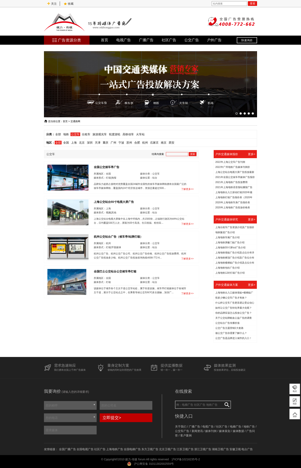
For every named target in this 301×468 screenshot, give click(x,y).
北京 (82, 142)
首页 (104, 40)
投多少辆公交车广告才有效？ (231, 297)
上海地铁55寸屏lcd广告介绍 (230, 247)
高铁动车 (128, 134)
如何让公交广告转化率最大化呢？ (233, 307)
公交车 (75, 134)
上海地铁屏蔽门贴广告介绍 (229, 242)
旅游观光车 (100, 134)
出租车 (86, 134)
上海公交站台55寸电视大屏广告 (114, 201)
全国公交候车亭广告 (106, 166)
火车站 (140, 134)
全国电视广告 (85, 449)
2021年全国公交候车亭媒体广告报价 (235, 177)
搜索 (252, 3)
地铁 (66, 134)
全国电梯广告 (132, 449)
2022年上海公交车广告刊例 (230, 162)
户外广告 (214, 40)
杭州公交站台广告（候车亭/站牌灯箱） (118, 236)
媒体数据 (238, 431)
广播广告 (146, 40)
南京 (164, 142)
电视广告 (123, 40)
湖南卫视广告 (220, 449)
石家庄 (154, 142)
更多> (251, 154)
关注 (52, 3)
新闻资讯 (197, 431)
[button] (236, 113)
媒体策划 (224, 431)
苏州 (129, 142)
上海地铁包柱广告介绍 (227, 267)
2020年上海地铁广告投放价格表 (232, 207)
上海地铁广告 (114, 449)
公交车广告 (182, 431)
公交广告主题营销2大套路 (229, 328)
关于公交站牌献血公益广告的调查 (233, 318)
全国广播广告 (67, 449)
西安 (171, 142)
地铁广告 (249, 426)
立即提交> (111, 417)
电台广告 (247, 449)
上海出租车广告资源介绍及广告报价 (234, 227)
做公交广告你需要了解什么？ (231, 333)
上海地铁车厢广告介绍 (227, 237)
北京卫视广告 (167, 449)
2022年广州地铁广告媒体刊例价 (232, 167)
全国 (66, 142)
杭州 (145, 142)
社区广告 (169, 40)
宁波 (121, 142)
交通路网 (75, 121)
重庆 (105, 142)
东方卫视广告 (149, 449)
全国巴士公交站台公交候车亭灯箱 (115, 271)
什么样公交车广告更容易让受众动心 (234, 302)
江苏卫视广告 (185, 449)
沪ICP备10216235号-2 (186, 459)
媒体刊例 (211, 431)
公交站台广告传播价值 (227, 323)
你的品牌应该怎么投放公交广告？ (233, 312)
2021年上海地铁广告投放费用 (231, 182)
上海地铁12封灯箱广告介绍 (230, 272)
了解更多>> (187, 189)
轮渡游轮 (114, 134)
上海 (74, 142)
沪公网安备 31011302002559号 (154, 463)
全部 (58, 134)
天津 (97, 142)
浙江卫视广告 (202, 449)
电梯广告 (235, 426)
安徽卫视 (235, 449)
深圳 (90, 142)
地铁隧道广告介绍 (225, 232)
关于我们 (180, 426)
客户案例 (186, 435)
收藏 (69, 3)
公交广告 (191, 40)
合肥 (137, 142)
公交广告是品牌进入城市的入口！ (233, 338)
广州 (113, 142)
